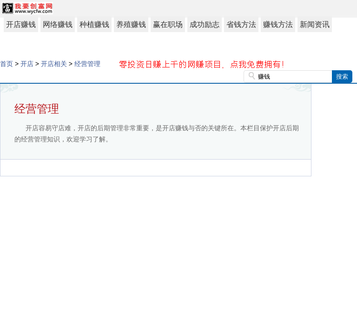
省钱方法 (241, 24)
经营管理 (87, 63)
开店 (26, 63)
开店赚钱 (21, 24)
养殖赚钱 (131, 24)
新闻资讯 (315, 24)
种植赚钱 (94, 24)
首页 (6, 63)
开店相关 (54, 63)
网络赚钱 (58, 24)
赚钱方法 (278, 24)
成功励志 (204, 24)
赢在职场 (168, 24)
